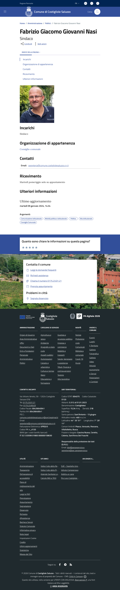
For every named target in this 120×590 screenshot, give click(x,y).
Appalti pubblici (47, 355)
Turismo (61, 375)
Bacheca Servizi (26, 522)
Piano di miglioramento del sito (27, 486)
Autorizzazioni (46, 359)
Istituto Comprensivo (69, 470)
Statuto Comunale (27, 526)
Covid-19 (79, 359)
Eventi (92, 337)
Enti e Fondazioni (27, 350)
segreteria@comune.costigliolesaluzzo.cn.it (48, 165)
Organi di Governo (27, 334)
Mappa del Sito (26, 554)
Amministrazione (35, 23)
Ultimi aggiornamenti (28, 546)
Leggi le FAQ (25, 494)
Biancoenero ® (81, 579)
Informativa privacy (28, 530)
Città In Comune (76, 576)
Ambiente (45, 342)
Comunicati (80, 346)
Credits (23, 542)
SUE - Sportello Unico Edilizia (73, 466)
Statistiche (24, 550)
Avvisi (77, 363)
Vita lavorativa (64, 379)
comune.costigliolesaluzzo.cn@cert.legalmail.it (39, 417)
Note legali (24, 534)
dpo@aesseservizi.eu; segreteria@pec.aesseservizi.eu (74, 449)
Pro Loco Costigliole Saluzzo (72, 478)
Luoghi (92, 341)
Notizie (78, 334)
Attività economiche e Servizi (94, 369)
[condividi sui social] (26, 44)
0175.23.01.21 (29, 402)
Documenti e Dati (27, 346)
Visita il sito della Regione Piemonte (55, 466)
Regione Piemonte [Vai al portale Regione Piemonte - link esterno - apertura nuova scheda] (26, 3)
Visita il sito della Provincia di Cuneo (55, 470)
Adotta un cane (67, 474)
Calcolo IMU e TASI (48, 478)
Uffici (22, 342)
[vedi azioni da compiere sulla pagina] (40, 44)
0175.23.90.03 (29, 405)
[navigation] (5, 11)
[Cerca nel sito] (97, 12)
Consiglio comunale (30, 149)
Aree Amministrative (28, 338)
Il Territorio (93, 345)
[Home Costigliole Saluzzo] (49, 12)
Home (22, 23)
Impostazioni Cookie (28, 538)
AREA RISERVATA (58, 586)
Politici (48, 23)
